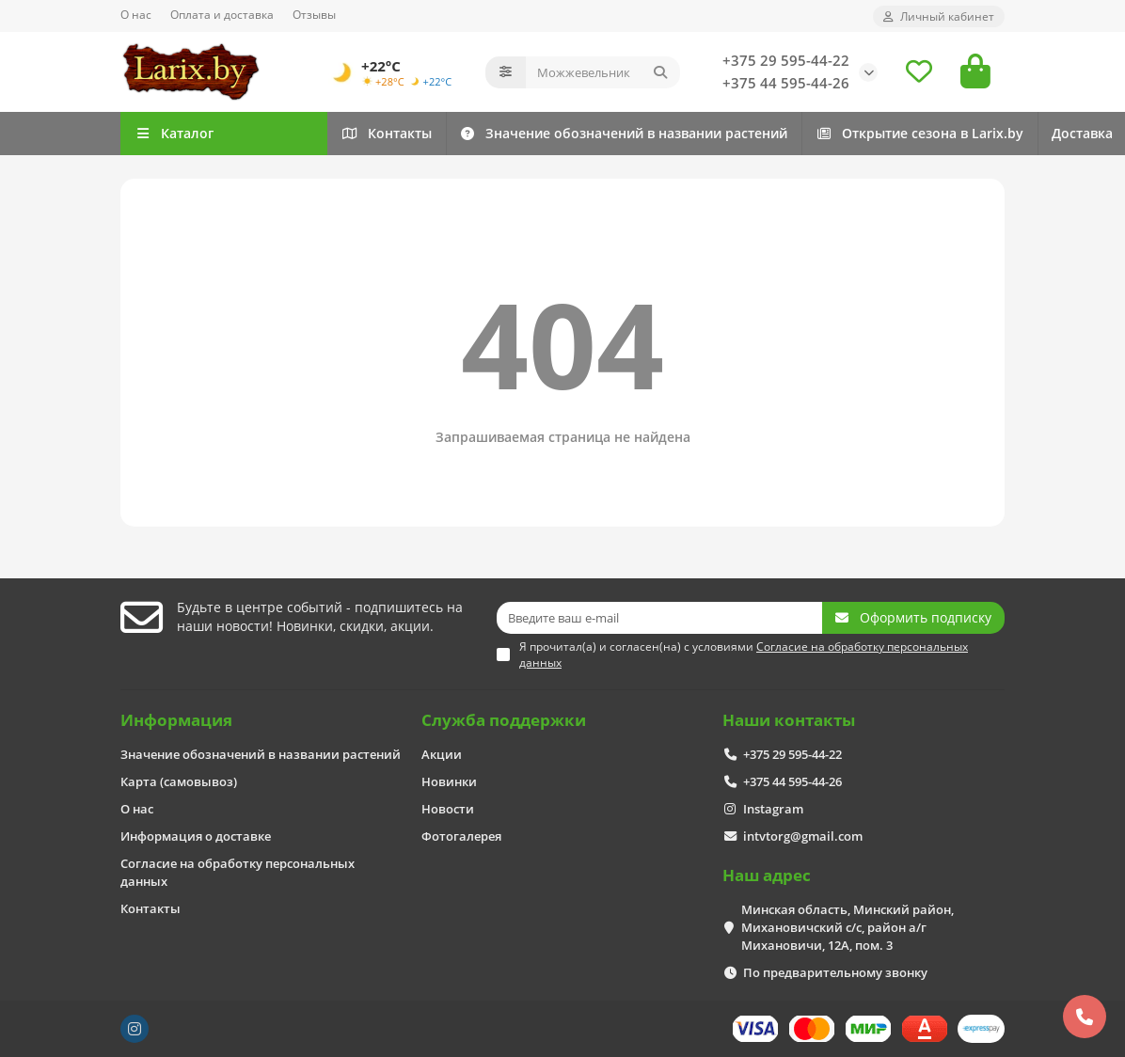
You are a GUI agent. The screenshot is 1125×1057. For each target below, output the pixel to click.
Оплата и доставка (222, 14)
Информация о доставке (195, 836)
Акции (441, 754)
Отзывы (314, 14)
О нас (135, 14)
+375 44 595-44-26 (785, 83)
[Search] (603, 72)
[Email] (659, 618)
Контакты (426, 133)
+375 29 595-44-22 (785, 61)
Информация (176, 720)
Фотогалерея (461, 836)
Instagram (773, 808)
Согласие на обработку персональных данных (237, 872)
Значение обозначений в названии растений (741, 133)
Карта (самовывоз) (178, 781)
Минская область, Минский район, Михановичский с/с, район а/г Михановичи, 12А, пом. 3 (847, 927)
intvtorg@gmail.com (803, 836)
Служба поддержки (503, 720)
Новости (447, 808)
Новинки (449, 781)
